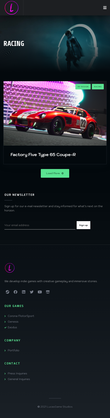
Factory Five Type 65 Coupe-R (43, 154)
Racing (98, 86)
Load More (55, 173)
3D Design (83, 86)
